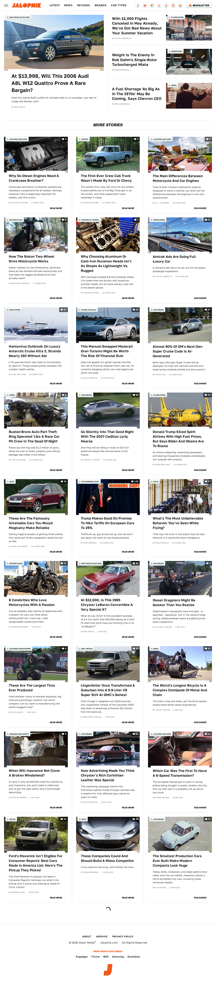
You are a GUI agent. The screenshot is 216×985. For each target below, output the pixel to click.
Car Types (119, 5)
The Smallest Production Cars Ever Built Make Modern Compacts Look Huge (177, 860)
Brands (100, 5)
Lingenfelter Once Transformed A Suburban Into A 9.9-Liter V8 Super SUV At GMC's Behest (108, 690)
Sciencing (118, 956)
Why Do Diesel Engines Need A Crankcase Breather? (34, 178)
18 (137, 309)
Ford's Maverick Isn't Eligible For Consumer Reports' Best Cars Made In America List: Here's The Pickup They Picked (36, 863)
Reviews (83, 5)
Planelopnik (177, 17)
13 (209, 219)
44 (65, 819)
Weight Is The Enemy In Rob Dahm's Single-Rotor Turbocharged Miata (134, 60)
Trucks (84, 139)
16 (65, 481)
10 (137, 395)
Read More (56, 208)
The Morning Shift (90, 481)
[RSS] (180, 5)
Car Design (158, 310)
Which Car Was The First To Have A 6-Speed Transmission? (180, 773)
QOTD (11, 481)
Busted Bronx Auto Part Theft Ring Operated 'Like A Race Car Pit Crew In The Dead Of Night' (34, 436)
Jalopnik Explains (18, 139)
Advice (12, 819)
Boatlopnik (14, 310)
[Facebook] (137, 5)
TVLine (95, 956)
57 (209, 481)
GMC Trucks (87, 649)
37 (209, 309)
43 (209, 395)
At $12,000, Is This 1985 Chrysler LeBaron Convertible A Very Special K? (107, 604)
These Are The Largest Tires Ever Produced (32, 687)
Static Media (87, 942)
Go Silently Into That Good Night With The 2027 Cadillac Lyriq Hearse (107, 436)
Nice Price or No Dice (19, 17)
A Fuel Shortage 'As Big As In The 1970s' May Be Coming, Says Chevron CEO (136, 94)
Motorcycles (15, 220)
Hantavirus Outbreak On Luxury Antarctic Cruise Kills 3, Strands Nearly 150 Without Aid (35, 351)
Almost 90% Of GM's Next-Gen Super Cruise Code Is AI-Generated (177, 351)
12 (65, 563)
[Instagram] (173, 5)
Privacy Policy (123, 936)
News (68, 5)
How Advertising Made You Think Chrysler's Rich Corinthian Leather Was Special (108, 775)
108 (136, 481)
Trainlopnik (159, 220)
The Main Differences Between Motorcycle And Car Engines (178, 178)
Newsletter (199, 5)
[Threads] (166, 5)
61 (137, 563)
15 (137, 648)
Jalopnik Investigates (20, 649)
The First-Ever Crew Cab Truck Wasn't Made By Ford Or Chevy (106, 178)
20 (65, 309)
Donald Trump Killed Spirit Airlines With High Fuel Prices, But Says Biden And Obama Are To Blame (178, 439)
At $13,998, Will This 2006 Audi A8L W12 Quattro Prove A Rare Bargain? (50, 83)
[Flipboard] (152, 5)
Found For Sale (88, 310)
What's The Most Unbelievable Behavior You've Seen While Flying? (178, 523)
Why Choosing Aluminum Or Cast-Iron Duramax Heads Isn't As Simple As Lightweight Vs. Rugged (106, 263)
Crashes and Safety (19, 734)
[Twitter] (159, 5)
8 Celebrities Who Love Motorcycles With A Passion (32, 602)
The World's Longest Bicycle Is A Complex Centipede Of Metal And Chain (180, 690)
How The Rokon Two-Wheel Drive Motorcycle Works (31, 258)
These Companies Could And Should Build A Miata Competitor (107, 858)
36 (137, 819)
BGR (106, 956)
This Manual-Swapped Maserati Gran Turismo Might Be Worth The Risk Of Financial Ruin (107, 351)
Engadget (82, 956)
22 (137, 734)
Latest (54, 5)
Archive (101, 936)
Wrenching (176, 51)
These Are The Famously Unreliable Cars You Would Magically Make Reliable (31, 523)
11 (209, 819)
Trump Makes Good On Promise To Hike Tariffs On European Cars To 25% (107, 523)
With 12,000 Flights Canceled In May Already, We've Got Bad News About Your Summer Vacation (137, 25)
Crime (12, 395)
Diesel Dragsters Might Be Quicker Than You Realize (174, 602)
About (86, 936)
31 (209, 648)
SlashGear (133, 956)
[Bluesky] (144, 5)
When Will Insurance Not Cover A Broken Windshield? (34, 773)
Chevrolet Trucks (90, 220)
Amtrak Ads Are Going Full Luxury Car (174, 259)
